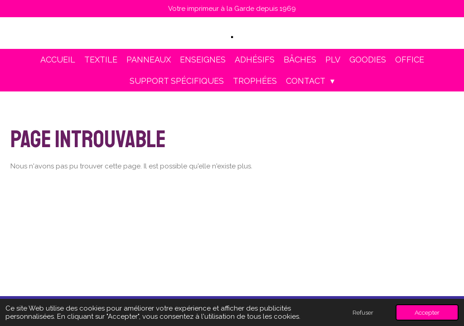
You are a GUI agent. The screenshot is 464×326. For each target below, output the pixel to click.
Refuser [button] (363, 312)
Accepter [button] (427, 312)
